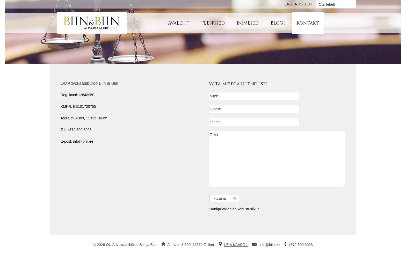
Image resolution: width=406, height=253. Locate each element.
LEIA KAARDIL (236, 245)
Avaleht (178, 23)
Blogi (278, 23)
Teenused (213, 23)
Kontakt (308, 23)
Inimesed (248, 23)
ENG (288, 4)
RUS (299, 4)
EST (308, 4)
